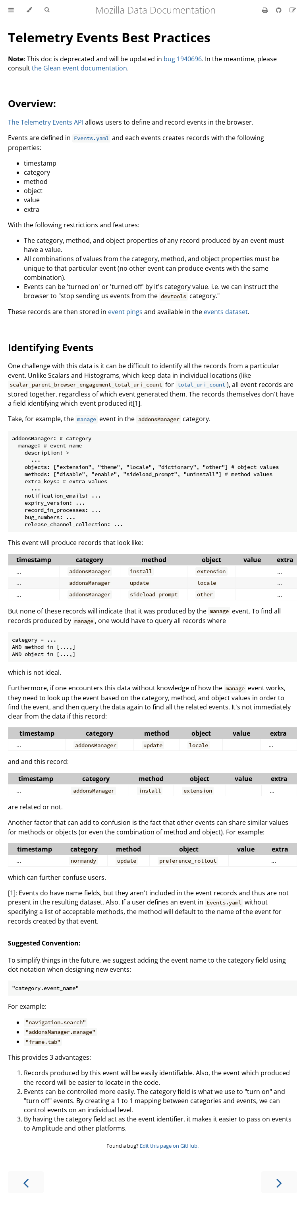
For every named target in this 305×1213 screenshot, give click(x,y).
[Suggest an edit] (292, 10)
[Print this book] (266, 10)
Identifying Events (50, 347)
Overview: (32, 103)
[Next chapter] (279, 1182)
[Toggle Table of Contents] (11, 10)
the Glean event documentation (79, 68)
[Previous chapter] (26, 1182)
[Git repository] (279, 10)
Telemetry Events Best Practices (109, 37)
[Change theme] (29, 10)
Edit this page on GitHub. (169, 1145)
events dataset (226, 311)
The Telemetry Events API (45, 122)
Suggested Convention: (44, 943)
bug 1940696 (183, 59)
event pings (125, 311)
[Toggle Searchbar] (47, 10)
